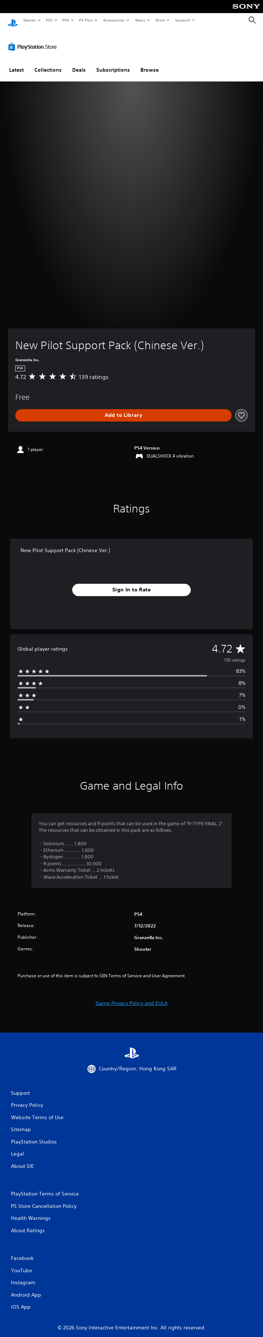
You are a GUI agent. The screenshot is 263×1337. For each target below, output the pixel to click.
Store (160, 20)
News (140, 20)
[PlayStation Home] (13, 20)
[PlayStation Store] (34, 39)
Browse (149, 63)
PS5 (49, 20)
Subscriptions (113, 63)
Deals (79, 63)
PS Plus (86, 20)
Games (29, 20)
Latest (16, 63)
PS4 (65, 20)
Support (182, 20)
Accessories (113, 20)
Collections (48, 63)
